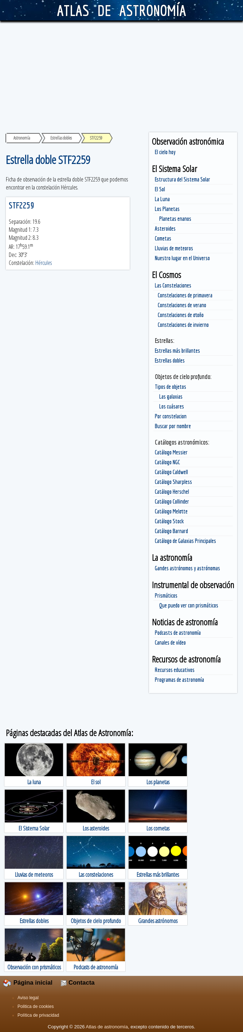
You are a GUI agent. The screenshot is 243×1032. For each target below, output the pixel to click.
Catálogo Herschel (172, 491)
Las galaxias (171, 396)
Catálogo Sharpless (173, 481)
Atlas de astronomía (107, 1026)
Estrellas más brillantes (177, 350)
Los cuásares (171, 406)
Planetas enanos (175, 218)
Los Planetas (167, 209)
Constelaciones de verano (182, 305)
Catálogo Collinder (172, 501)
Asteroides (165, 228)
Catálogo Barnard (171, 531)
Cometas (163, 238)
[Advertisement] (121, 75)
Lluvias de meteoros (174, 248)
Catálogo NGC (167, 462)
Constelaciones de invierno (183, 324)
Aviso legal (28, 997)
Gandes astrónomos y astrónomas (187, 568)
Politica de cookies (35, 1006)
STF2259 (21, 205)
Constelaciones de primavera (185, 295)
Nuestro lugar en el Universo (182, 258)
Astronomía (21, 138)
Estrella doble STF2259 (48, 159)
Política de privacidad (38, 1015)
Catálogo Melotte (171, 511)
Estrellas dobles (170, 360)
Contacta (77, 982)
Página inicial (27, 982)
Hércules (43, 263)
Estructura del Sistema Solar (182, 179)
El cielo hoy (165, 152)
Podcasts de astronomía (178, 632)
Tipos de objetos (170, 386)
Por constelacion (171, 416)
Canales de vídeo (170, 642)
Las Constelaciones (173, 285)
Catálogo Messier (171, 452)
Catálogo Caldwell (171, 472)
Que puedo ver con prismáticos (188, 605)
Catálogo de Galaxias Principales (185, 541)
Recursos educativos (175, 669)
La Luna (162, 199)
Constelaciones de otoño (181, 315)
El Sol (160, 189)
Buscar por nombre (173, 426)
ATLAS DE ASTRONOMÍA (121, 10)
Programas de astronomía (179, 679)
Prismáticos (166, 595)
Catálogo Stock (169, 521)
